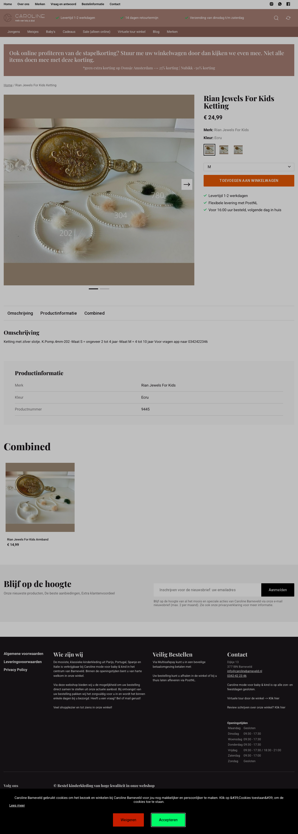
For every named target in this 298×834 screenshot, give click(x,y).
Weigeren (128, 820)
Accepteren (168, 820)
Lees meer (17, 805)
